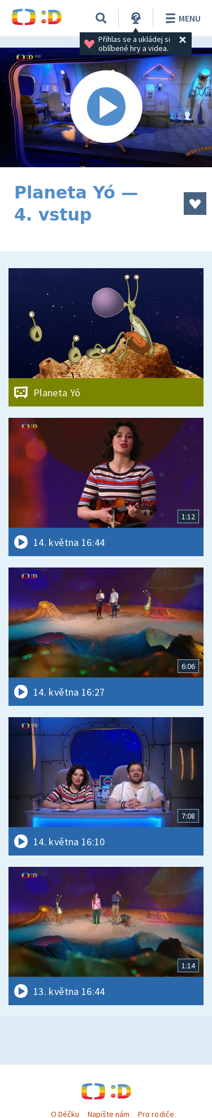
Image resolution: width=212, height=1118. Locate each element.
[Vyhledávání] (101, 18)
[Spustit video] (106, 107)
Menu (181, 18)
